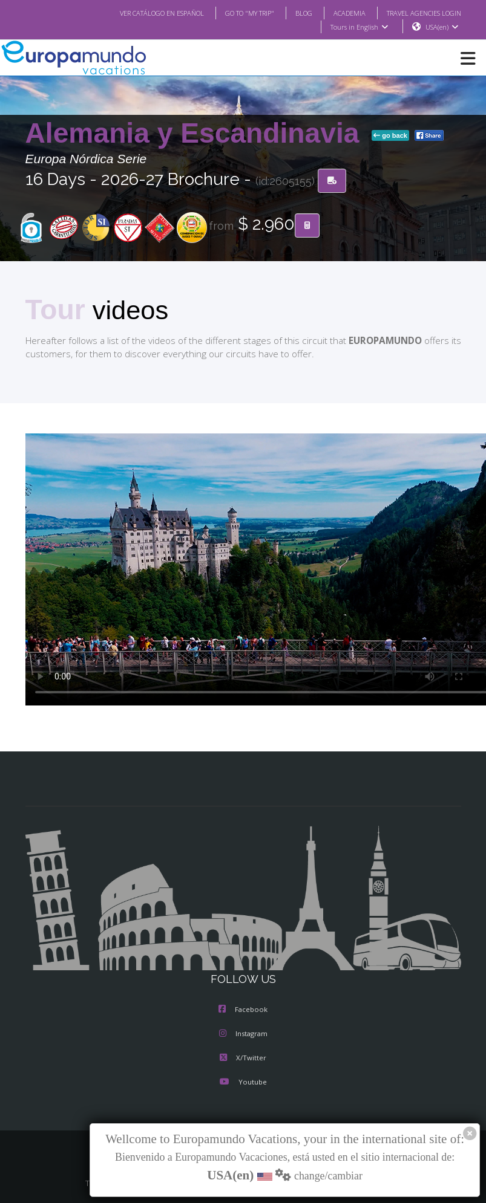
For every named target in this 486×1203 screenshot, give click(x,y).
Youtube (242, 1083)
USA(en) (441, 27)
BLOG (291, 12)
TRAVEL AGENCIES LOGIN (419, 12)
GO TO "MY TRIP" (233, 12)
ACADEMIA (338, 12)
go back (390, 136)
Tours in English (359, 27)
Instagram (243, 1035)
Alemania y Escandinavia (196, 133)
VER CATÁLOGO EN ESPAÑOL (137, 12)
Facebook (243, 1010)
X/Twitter (243, 1059)
